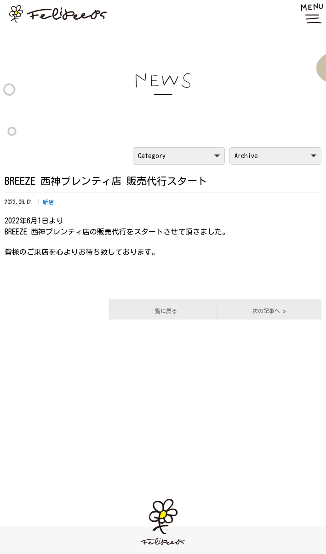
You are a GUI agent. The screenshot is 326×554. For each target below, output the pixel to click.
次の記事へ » (269, 311)
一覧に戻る (163, 311)
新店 (48, 202)
